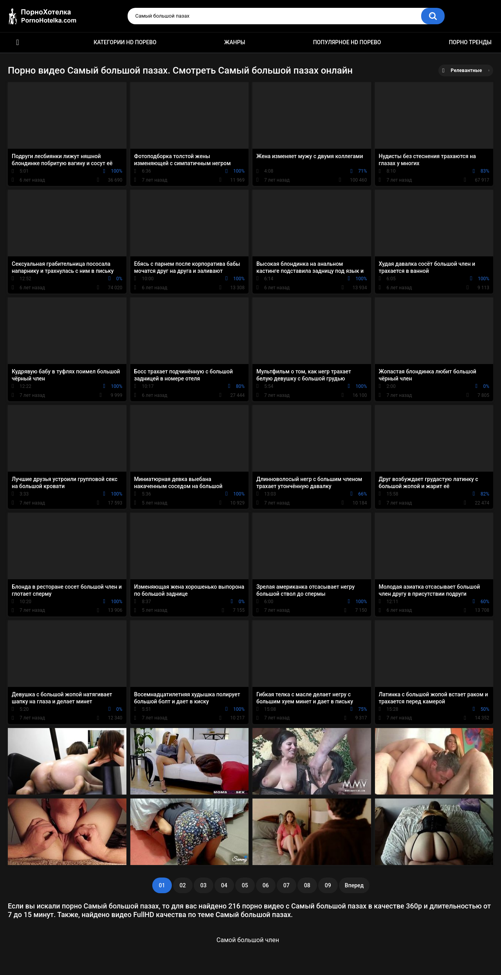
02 (183, 885)
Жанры (234, 42)
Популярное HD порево (347, 42)
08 (307, 885)
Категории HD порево (125, 42)
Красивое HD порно (17, 42)
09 (328, 885)
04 (224, 885)
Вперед (354, 885)
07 (286, 885)
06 (266, 885)
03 (203, 885)
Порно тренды (470, 42)
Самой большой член (247, 940)
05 (245, 885)
